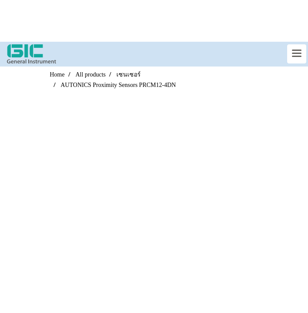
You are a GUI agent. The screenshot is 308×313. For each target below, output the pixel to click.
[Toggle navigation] (296, 53)
